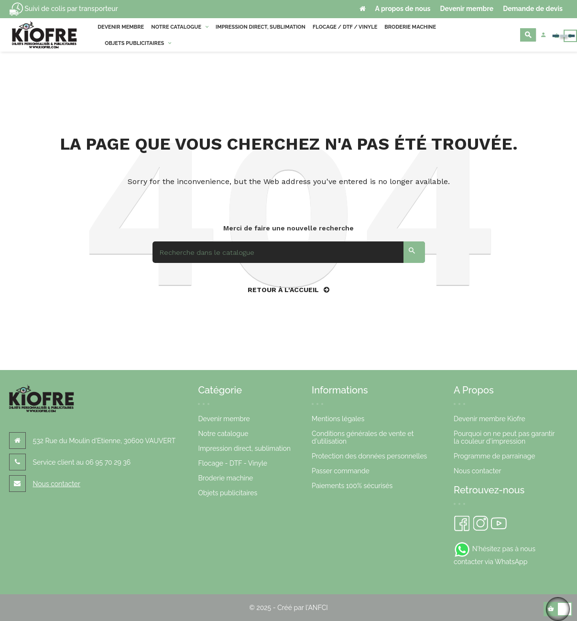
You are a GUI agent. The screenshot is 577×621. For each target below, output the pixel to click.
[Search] (288, 252)
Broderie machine (225, 478)
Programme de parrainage (494, 456)
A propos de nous (403, 8)
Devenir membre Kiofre (489, 419)
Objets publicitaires (227, 493)
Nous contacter (56, 484)
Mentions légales (338, 419)
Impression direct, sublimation (244, 448)
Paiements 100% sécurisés (352, 486)
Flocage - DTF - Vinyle (232, 463)
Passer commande (341, 471)
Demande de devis (533, 8)
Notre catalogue (223, 433)
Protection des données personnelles (369, 456)
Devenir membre (467, 8)
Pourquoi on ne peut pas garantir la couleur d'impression (504, 437)
